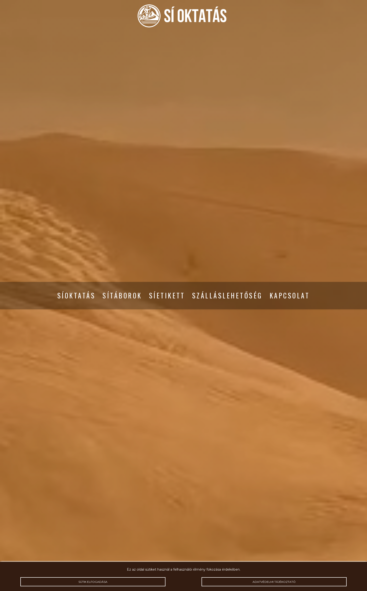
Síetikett (167, 296)
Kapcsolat (290, 296)
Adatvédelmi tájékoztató (274, 582)
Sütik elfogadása (93, 582)
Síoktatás (76, 296)
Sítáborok (122, 296)
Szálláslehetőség (227, 296)
